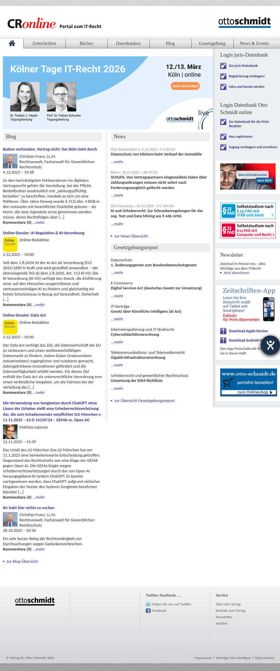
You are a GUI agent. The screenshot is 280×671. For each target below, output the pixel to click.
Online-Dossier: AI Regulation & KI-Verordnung (44, 232)
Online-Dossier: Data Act (24, 315)
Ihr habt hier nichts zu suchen (29, 507)
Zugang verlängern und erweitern (253, 147)
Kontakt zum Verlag (231, 610)
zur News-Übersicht (131, 236)
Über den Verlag (228, 604)
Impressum (203, 658)
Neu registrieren (241, 136)
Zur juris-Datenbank (243, 66)
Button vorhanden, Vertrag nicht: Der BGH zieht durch (50, 149)
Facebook (159, 610)
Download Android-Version (250, 340)
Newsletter (224, 617)
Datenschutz (264, 658)
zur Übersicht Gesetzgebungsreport (144, 401)
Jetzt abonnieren (236, 272)
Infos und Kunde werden (247, 87)
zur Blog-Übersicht (22, 561)
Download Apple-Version (248, 331)
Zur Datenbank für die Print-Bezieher (249, 124)
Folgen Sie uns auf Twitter (171, 604)
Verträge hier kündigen (233, 658)
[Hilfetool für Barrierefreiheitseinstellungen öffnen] (270, 345)
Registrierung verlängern (247, 76)
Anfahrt (222, 623)
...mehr (38, 222)
